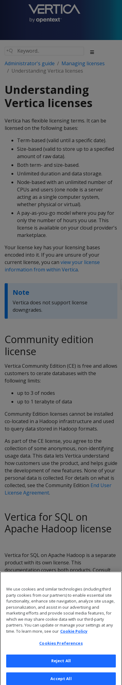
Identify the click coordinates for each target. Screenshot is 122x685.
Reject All (61, 663)
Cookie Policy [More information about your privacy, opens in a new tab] (73, 633)
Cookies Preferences (60, 646)
